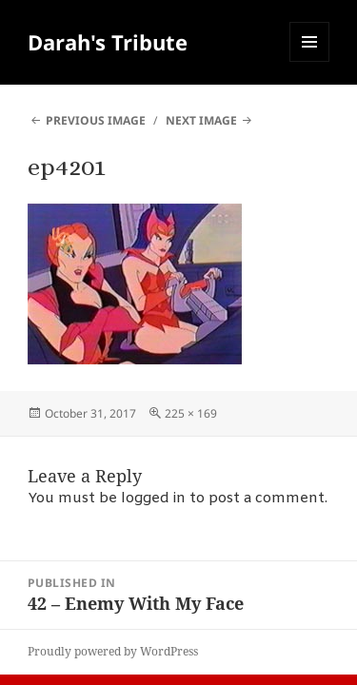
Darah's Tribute (108, 42)
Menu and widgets (309, 61)
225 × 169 (191, 413)
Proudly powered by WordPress (113, 651)
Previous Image (96, 120)
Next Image (201, 120)
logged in (153, 498)
